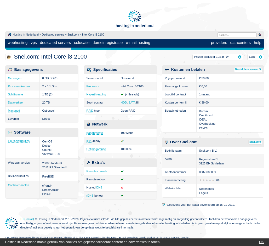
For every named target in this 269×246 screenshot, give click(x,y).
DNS (99, 187)
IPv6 (89, 140)
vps (34, 42)
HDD (124, 102)
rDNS (90, 195)
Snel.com (73, 34)
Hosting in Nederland (26, 34)
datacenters (240, 42)
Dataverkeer (16, 102)
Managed (14, 110)
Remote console (97, 171)
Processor (93, 86)
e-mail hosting (138, 42)
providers (219, 42)
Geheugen (14, 78)
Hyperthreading (96, 94)
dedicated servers (55, 42)
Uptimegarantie (96, 149)
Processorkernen (19, 86)
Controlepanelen (18, 185)
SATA (131, 102)
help (257, 42)
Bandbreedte (95, 132)
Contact (29, 219)
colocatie (81, 42)
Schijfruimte (15, 94)
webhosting (18, 42)
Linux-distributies (19, 140)
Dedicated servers (53, 34)
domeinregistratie (108, 42)
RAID (90, 110)
